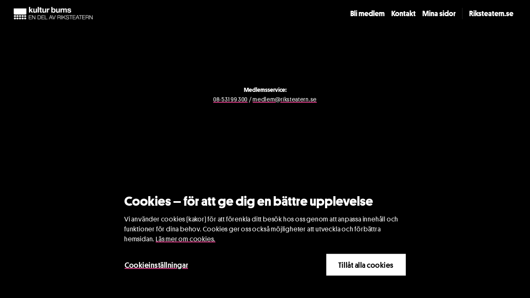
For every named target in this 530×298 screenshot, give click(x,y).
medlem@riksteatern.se (285, 99)
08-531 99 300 (230, 99)
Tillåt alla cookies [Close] (366, 265)
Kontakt (403, 13)
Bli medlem (367, 13)
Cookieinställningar (156, 265)
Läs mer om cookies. (185, 239)
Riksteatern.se (491, 13)
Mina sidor (438, 13)
